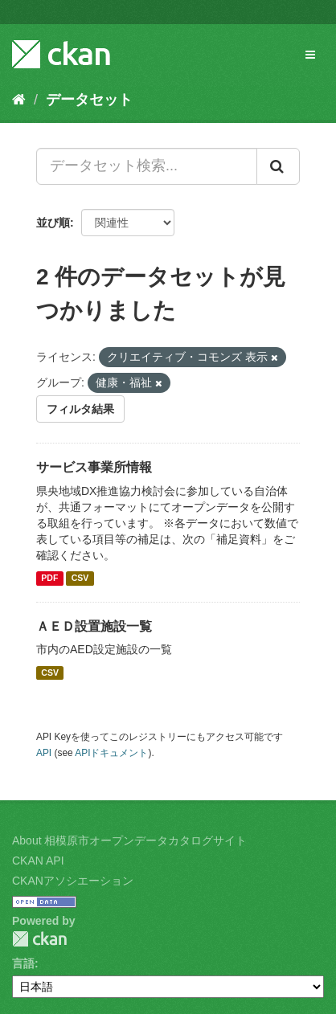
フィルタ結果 (80, 409)
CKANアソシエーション (72, 880)
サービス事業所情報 (94, 467)
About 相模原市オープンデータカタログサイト (129, 840)
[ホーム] (19, 100)
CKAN (39, 938)
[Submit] (278, 166)
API (43, 752)
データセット (89, 100)
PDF (49, 578)
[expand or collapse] (310, 55)
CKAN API (38, 860)
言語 (23, 963)
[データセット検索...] (146, 166)
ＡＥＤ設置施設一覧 (94, 626)
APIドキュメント (111, 752)
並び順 (53, 222)
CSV (80, 578)
